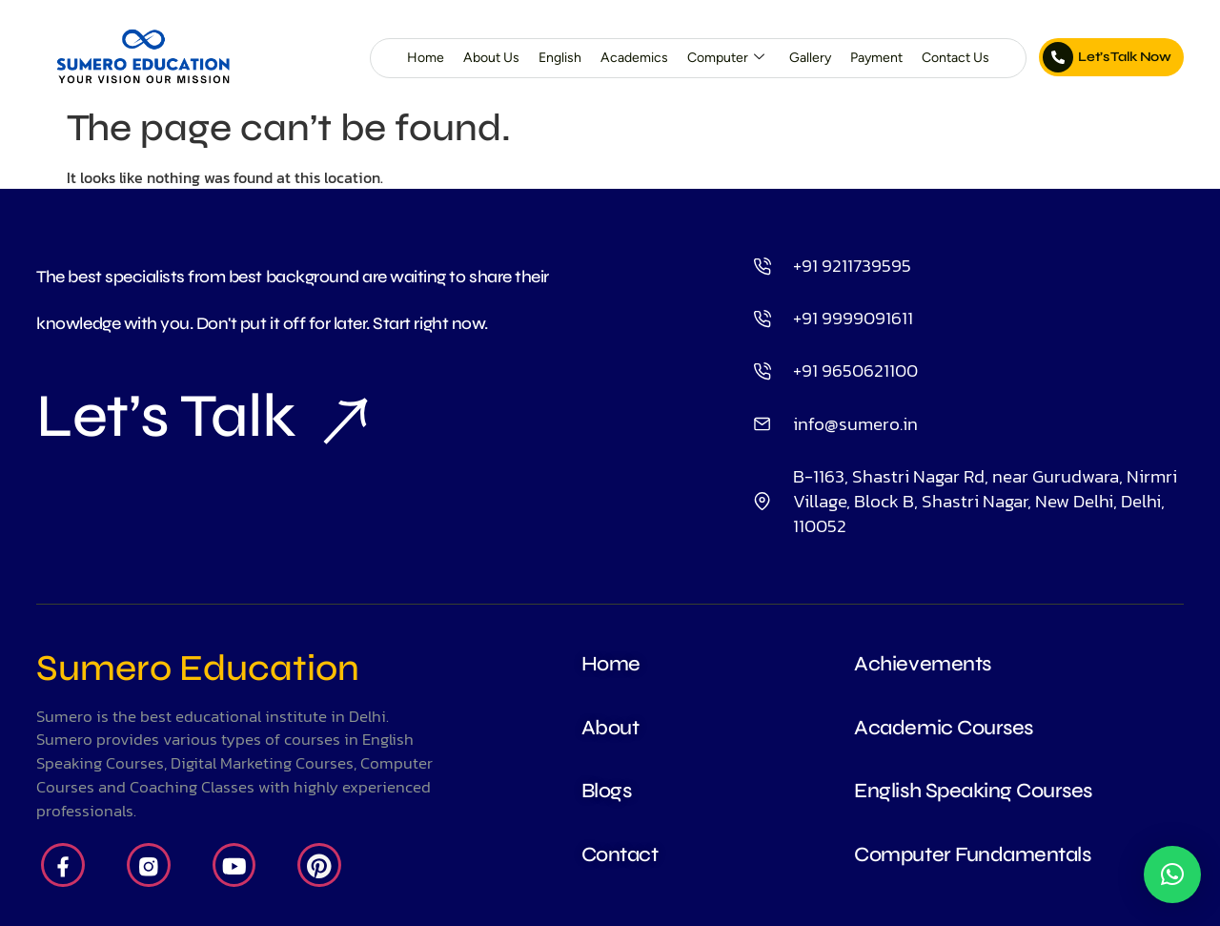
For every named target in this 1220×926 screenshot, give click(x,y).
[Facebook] (63, 865)
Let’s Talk (201, 417)
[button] (1172, 874)
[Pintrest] (319, 865)
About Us (491, 58)
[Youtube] (234, 865)
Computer (725, 58)
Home (425, 58)
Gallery (810, 58)
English (560, 58)
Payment (876, 58)
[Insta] (149, 865)
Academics (634, 58)
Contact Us (955, 58)
